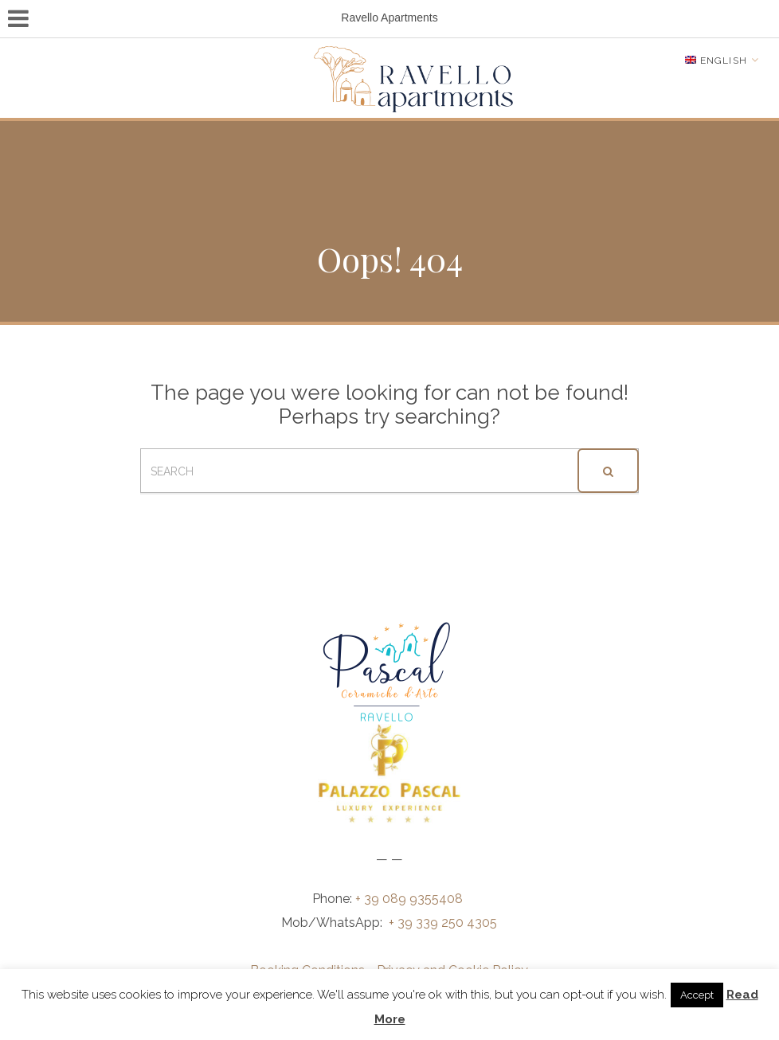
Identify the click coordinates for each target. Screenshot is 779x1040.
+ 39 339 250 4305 (443, 922)
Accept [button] (697, 995)
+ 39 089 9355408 (410, 898)
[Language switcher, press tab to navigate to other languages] (722, 60)
